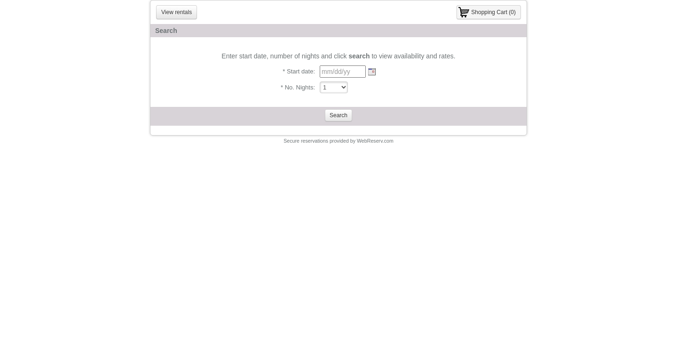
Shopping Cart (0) (493, 12)
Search (338, 115)
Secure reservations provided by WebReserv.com (338, 141)
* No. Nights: (298, 87)
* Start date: (299, 71)
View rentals (176, 12)
